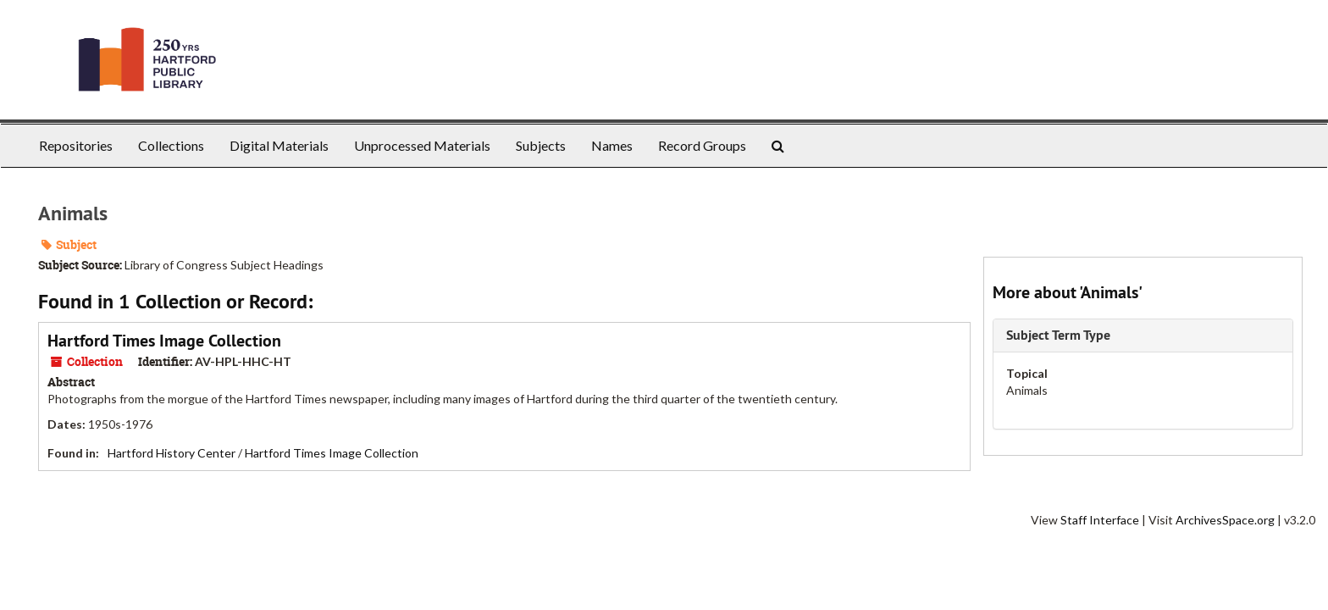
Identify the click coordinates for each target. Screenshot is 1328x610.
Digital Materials (279, 145)
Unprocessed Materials (422, 145)
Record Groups (702, 145)
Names (612, 145)
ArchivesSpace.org (1225, 520)
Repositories (76, 145)
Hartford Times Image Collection (164, 341)
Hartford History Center (171, 453)
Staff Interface (1099, 520)
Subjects (541, 145)
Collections (171, 145)
